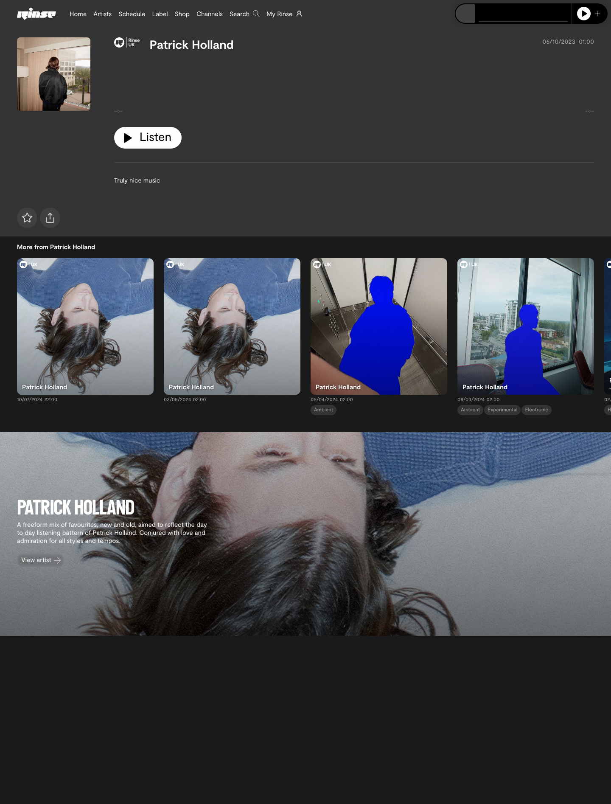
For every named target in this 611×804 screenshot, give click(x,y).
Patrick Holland (192, 44)
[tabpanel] (354, 85)
